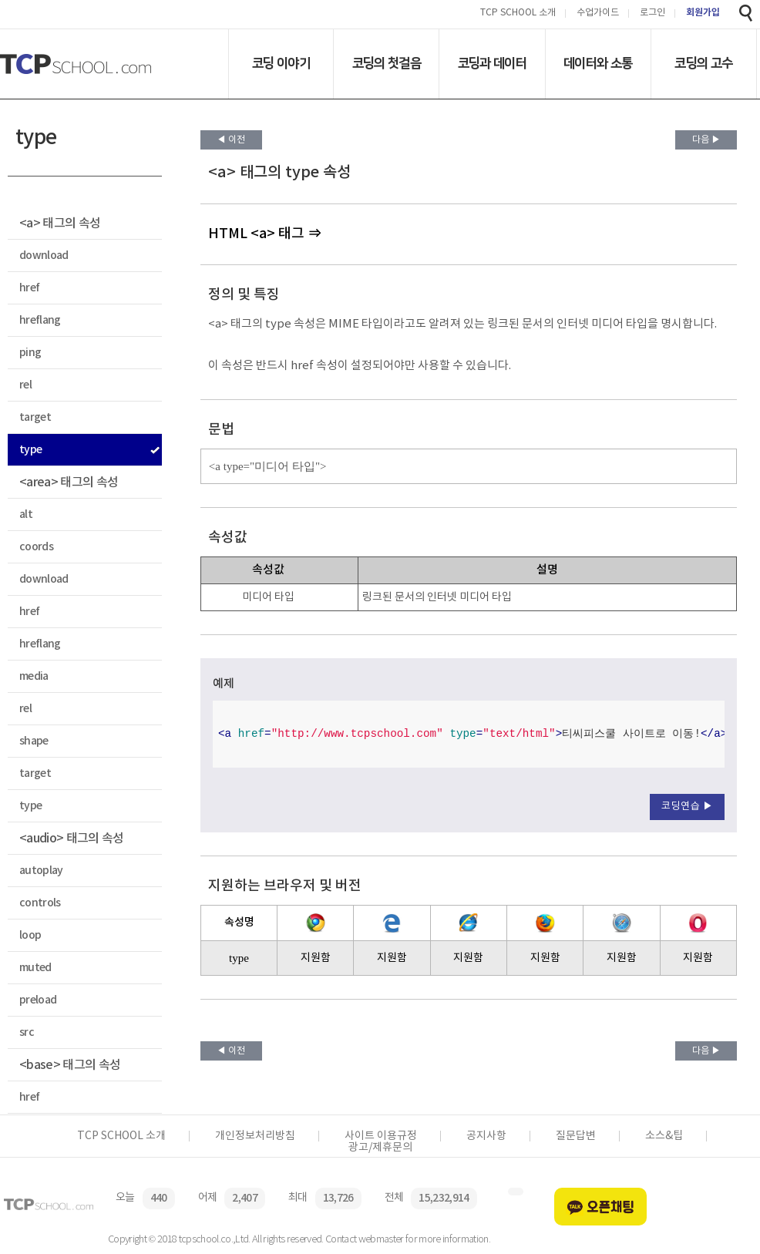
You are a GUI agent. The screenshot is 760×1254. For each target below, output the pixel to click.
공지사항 (486, 1136)
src (26, 1032)
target (35, 417)
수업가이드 (598, 13)
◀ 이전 (231, 140)
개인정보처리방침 (255, 1136)
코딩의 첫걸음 (386, 63)
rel (25, 385)
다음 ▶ (706, 140)
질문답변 (576, 1136)
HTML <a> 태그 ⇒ (264, 234)
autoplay (41, 870)
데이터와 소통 (597, 63)
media (34, 676)
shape (34, 741)
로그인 (652, 13)
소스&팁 (664, 1136)
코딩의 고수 (703, 63)
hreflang (40, 320)
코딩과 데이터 (492, 63)
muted (35, 967)
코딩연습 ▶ (687, 806)
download (44, 255)
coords (36, 546)
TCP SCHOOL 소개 (518, 13)
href (29, 287)
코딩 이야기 (281, 63)
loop (30, 935)
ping (30, 352)
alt (25, 514)
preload (37, 1000)
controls (40, 902)
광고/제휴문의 (380, 1147)
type (30, 449)
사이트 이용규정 (381, 1136)
